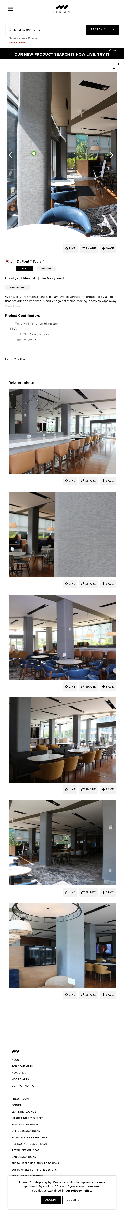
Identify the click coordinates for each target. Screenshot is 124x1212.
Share (90, 481)
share (90, 248)
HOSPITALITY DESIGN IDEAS (29, 1137)
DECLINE (72, 1200)
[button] (10, 9)
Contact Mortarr (24, 1086)
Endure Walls (25, 340)
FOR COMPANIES (22, 1066)
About (16, 1060)
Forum (16, 1105)
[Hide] (112, 50)
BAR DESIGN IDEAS (24, 1157)
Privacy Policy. (81, 1190)
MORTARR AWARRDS (25, 1124)
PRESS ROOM (20, 1099)
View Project (17, 288)
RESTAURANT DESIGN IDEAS (30, 1144)
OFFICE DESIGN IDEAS (26, 1131)
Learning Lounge (24, 1111)
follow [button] (26, 269)
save (109, 248)
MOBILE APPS (20, 1079)
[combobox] (102, 30)
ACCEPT (51, 1200)
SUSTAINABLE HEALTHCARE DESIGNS (35, 1163)
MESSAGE (46, 269)
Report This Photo (16, 359)
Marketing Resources (27, 1118)
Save (109, 481)
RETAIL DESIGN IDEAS (25, 1150)
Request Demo (17, 42)
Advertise (19, 1073)
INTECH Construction (32, 334)
